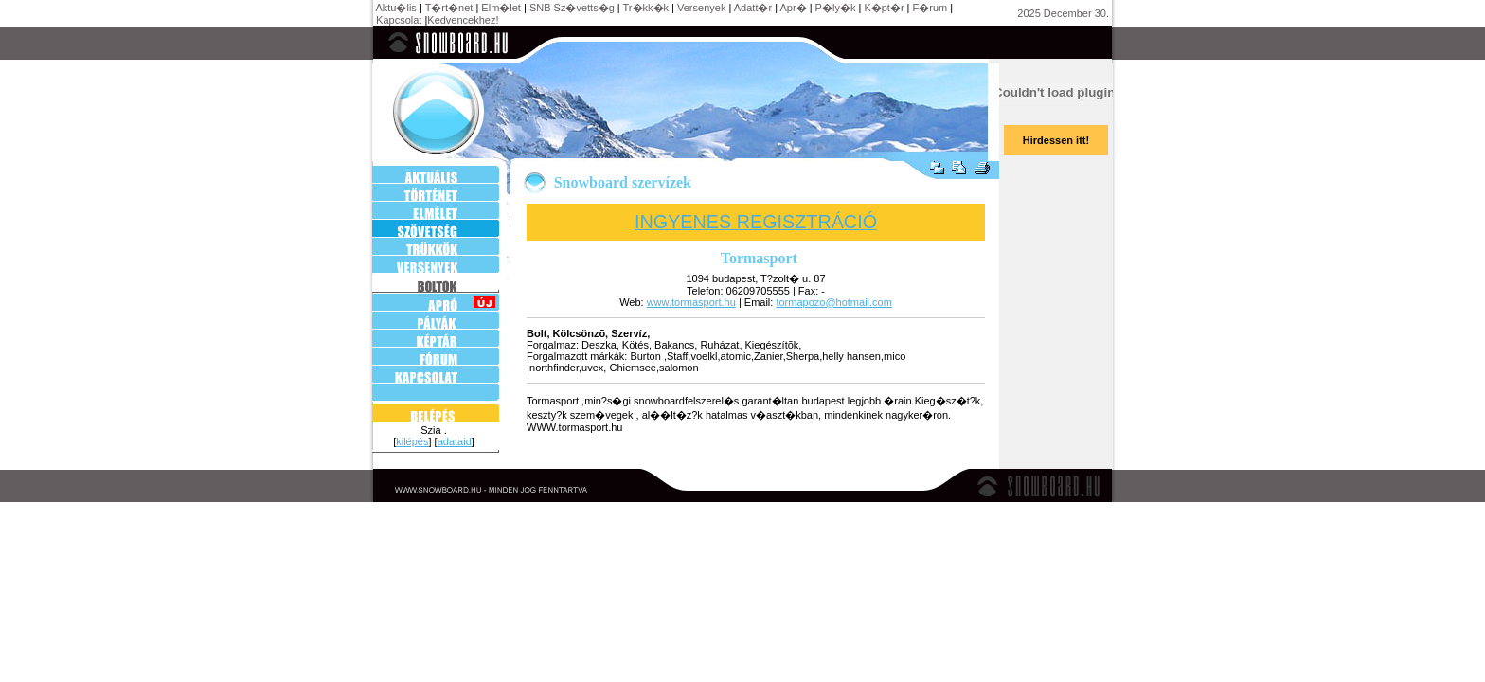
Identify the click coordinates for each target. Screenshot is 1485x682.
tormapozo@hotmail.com (833, 302)
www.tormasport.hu (691, 302)
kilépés (412, 441)
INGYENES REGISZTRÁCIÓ (756, 221)
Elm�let (501, 7)
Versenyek (701, 7)
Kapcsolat (398, 20)
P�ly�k (835, 7)
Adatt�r (753, 7)
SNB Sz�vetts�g (572, 7)
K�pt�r (884, 7)
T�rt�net (449, 7)
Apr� (793, 7)
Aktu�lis (395, 7)
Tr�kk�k (646, 7)
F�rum (930, 7)
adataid (455, 441)
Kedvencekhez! (462, 20)
